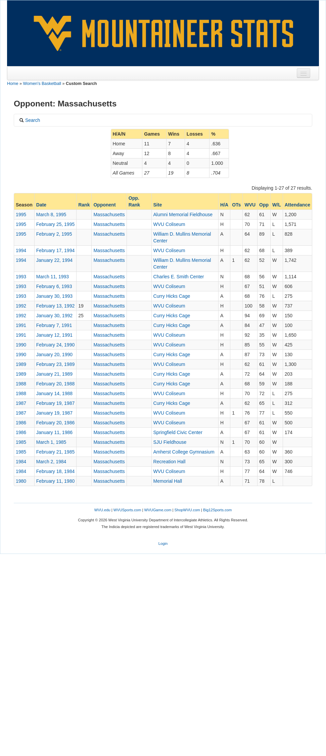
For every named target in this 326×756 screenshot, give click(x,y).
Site (157, 204)
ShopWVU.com (187, 510)
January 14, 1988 (54, 393)
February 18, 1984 (55, 471)
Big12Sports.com (217, 510)
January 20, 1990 (54, 354)
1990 (21, 344)
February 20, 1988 (55, 383)
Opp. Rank (134, 201)
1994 (21, 250)
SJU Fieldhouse (170, 442)
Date (41, 204)
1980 (21, 481)
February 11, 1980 (55, 481)
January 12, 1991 (54, 335)
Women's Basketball (42, 83)
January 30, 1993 (54, 296)
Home (12, 83)
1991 (21, 325)
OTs (236, 204)
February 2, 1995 (54, 234)
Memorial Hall (167, 481)
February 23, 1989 (55, 364)
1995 (21, 214)
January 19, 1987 (54, 413)
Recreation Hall (169, 461)
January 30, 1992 (54, 315)
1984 (21, 461)
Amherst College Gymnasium (184, 452)
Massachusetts (109, 214)
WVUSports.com (127, 510)
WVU (249, 204)
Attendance (297, 204)
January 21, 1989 (54, 374)
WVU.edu (102, 510)
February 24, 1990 (55, 344)
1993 (21, 276)
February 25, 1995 (55, 224)
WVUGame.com (158, 510)
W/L (276, 204)
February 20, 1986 (55, 422)
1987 (21, 403)
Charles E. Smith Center (178, 276)
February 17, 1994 (55, 250)
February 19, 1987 (55, 403)
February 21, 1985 (55, 452)
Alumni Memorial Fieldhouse (183, 214)
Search (29, 120)
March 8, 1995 (51, 214)
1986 (21, 422)
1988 (21, 383)
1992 (21, 306)
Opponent (104, 204)
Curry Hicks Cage (171, 296)
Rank (84, 204)
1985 (21, 442)
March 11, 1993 (52, 276)
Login (163, 543)
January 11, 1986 (54, 432)
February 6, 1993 (54, 286)
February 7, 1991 (54, 325)
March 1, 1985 (51, 442)
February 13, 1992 (55, 306)
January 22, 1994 (54, 260)
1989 (21, 364)
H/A (224, 204)
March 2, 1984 (51, 461)
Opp (264, 204)
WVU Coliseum (169, 224)
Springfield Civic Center (177, 432)
